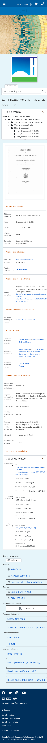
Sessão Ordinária (25, 339)
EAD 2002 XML (16, 598)
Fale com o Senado (10, 730)
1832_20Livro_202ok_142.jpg (26, 528)
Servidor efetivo (8, 715)
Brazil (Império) (24, 349)
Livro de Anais (24, 364)
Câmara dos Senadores (24, 260)
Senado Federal (21, 269)
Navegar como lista (18, 575)
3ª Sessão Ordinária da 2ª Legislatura (26, 627)
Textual (21, 366)
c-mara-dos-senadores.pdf (25, 320)
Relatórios (14, 569)
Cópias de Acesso (16, 458)
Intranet (6, 710)
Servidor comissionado (11, 718)
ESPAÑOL (14, 703)
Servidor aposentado (10, 722)
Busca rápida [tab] (11, 86)
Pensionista (6, 725)
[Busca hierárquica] (22, 91)
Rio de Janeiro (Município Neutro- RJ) (26, 679)
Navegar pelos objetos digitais (24, 582)
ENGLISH (5, 703)
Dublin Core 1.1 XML (19, 591)
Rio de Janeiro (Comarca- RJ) (21, 671)
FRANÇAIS (24, 703)
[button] (36, 3)
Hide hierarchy (13, 111)
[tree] (24, 127)
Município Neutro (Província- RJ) (23, 662)
